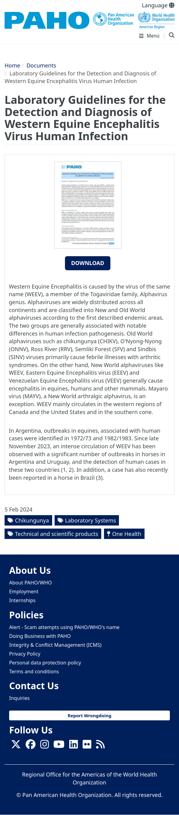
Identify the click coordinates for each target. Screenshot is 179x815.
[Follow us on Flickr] (87, 746)
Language (158, 5)
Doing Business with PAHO (40, 636)
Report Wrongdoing (89, 715)
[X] (16, 746)
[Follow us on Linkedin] (73, 746)
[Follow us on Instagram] (44, 746)
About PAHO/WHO (30, 582)
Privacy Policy (24, 653)
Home (12, 65)
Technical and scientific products (56, 533)
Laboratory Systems (90, 520)
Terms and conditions (34, 671)
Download (87, 263)
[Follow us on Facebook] (30, 746)
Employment (23, 591)
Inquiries (19, 698)
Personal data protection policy (45, 662)
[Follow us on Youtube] (58, 746)
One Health (126, 533)
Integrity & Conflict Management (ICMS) (55, 645)
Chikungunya (32, 520)
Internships (22, 600)
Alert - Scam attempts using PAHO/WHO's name (64, 627)
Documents (41, 65)
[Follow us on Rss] (100, 746)
